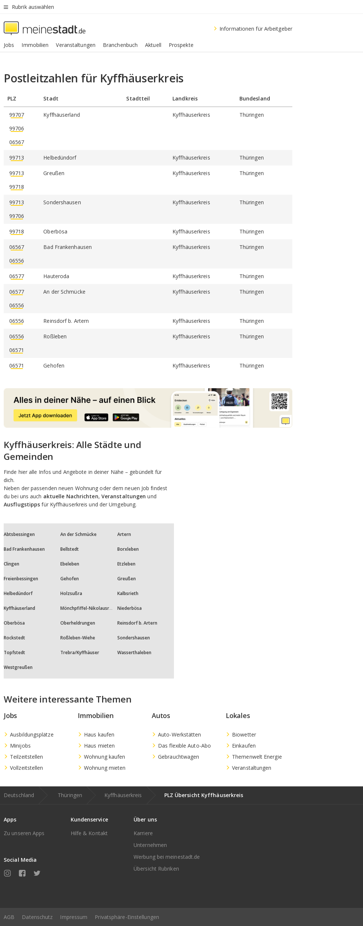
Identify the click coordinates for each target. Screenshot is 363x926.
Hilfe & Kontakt (89, 833)
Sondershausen (133, 638)
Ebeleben (69, 564)
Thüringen (70, 795)
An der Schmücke (78, 534)
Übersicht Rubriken (156, 868)
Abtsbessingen (19, 534)
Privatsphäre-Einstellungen (127, 916)
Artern (124, 534)
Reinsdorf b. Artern (137, 623)
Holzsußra (71, 593)
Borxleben (128, 549)
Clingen (11, 564)
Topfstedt (14, 652)
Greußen (126, 578)
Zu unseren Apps (24, 833)
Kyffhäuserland (19, 608)
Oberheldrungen (77, 623)
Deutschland (19, 795)
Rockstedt (14, 638)
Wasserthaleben (134, 652)
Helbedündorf (18, 593)
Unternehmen (150, 844)
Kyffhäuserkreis (123, 795)
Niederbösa (129, 608)
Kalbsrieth (127, 593)
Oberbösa (14, 623)
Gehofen (69, 578)
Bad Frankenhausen (24, 549)
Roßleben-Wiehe (77, 638)
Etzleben (126, 564)
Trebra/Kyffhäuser (79, 652)
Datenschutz (37, 916)
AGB (9, 916)
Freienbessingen (21, 578)
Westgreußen (18, 667)
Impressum (73, 916)
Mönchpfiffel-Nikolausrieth (88, 608)
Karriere (143, 833)
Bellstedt (69, 549)
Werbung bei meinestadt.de (167, 856)
